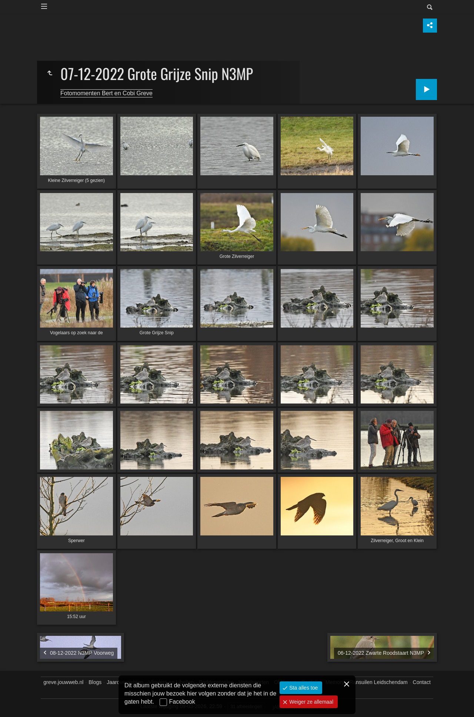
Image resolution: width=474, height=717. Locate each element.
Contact (422, 682)
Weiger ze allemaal (310, 702)
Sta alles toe (303, 688)
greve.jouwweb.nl (63, 682)
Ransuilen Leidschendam (378, 682)
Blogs (95, 682)
